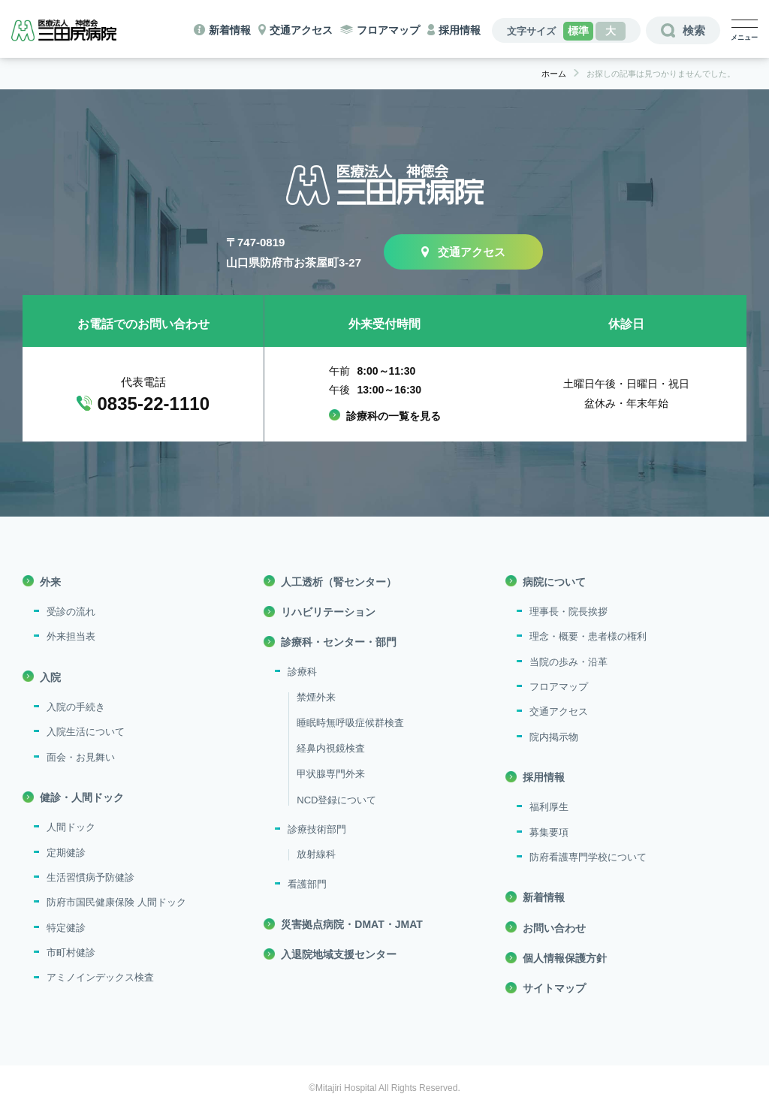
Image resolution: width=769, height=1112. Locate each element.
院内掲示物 (553, 737)
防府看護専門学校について (588, 857)
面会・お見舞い (81, 757)
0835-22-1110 (154, 403)
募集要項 (548, 832)
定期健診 (66, 852)
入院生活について (86, 731)
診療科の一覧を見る (393, 416)
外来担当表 (71, 636)
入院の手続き (76, 707)
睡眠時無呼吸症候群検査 (350, 722)
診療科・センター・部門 (339, 642)
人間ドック (71, 827)
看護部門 (307, 884)
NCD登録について (336, 800)
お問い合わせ (554, 928)
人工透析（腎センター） (339, 582)
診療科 (302, 671)
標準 (578, 31)
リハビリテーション (328, 612)
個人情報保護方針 (565, 958)
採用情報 (460, 30)
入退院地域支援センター (339, 954)
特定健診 (66, 927)
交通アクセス (301, 30)
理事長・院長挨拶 (568, 611)
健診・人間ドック (82, 797)
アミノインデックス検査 (100, 977)
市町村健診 (71, 952)
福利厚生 (548, 806)
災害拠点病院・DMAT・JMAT (351, 924)
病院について (554, 582)
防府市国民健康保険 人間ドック (116, 902)
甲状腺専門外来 (331, 773)
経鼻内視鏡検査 (331, 748)
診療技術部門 (317, 829)
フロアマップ (388, 30)
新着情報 (230, 30)
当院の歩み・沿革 (568, 662)
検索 (694, 30)
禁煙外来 (316, 697)
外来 (50, 582)
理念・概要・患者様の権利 (588, 636)
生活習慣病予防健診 (90, 877)
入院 (50, 677)
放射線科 (316, 854)
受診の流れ (71, 611)
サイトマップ (554, 988)
